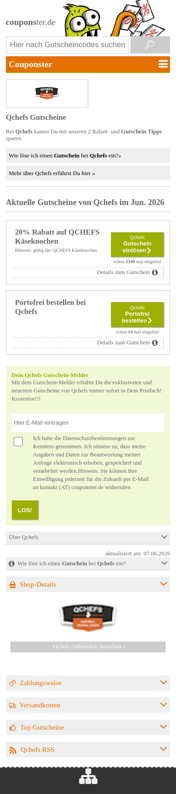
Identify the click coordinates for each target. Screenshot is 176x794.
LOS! (25, 510)
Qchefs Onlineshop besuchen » (89, 646)
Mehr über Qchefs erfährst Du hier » (52, 173)
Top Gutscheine (42, 727)
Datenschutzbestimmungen (94, 438)
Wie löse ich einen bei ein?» (65, 155)
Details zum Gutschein (123, 272)
